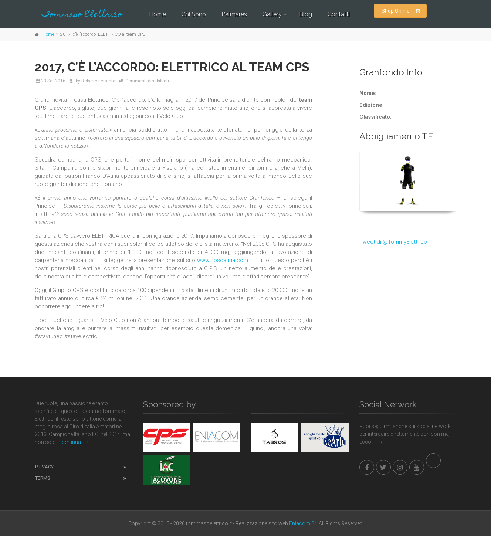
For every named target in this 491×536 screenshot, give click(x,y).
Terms (42, 478)
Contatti (339, 14)
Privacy (44, 466)
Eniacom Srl (303, 523)
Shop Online (401, 10)
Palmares (234, 14)
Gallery (272, 14)
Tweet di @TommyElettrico (393, 241)
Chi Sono (194, 14)
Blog (305, 14)
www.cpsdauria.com (222, 260)
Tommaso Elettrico (81, 15)
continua (74, 442)
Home (157, 14)
